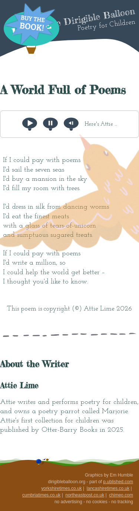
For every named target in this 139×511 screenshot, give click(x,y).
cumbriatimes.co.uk (41, 495)
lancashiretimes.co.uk (108, 488)
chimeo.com (121, 495)
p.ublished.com (118, 481)
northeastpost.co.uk (84, 495)
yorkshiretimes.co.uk (61, 488)
